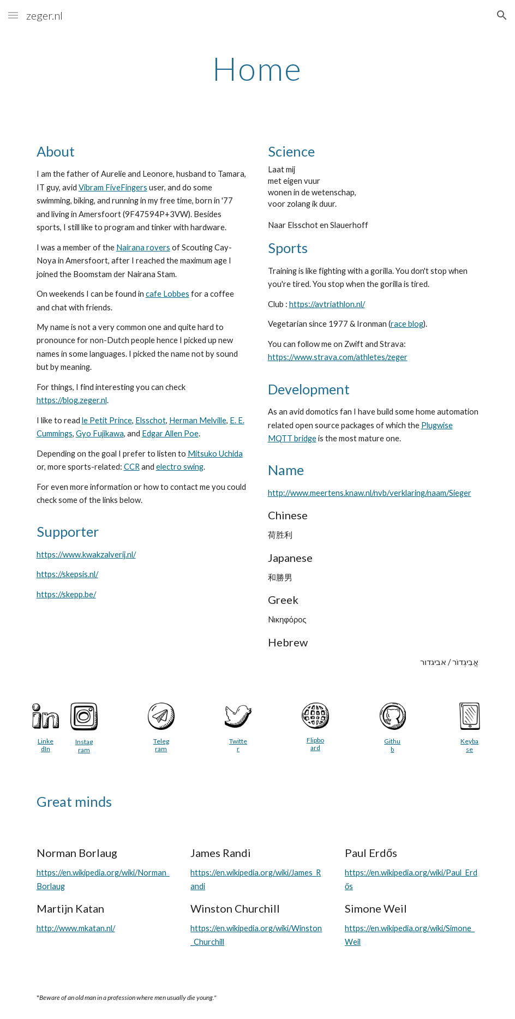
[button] (13, 15)
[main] (257, 68)
